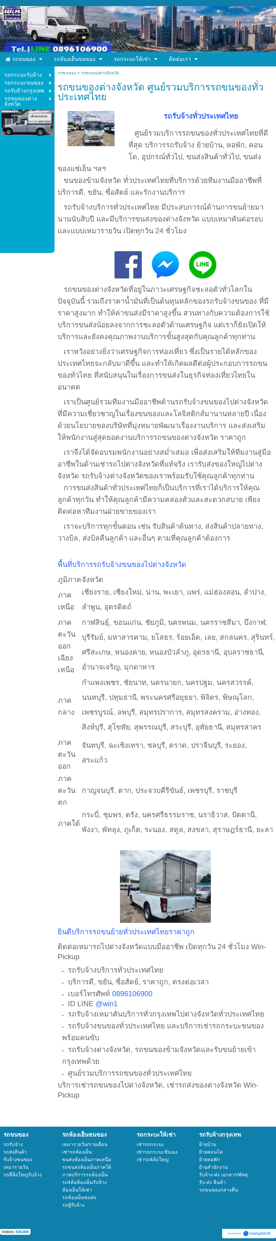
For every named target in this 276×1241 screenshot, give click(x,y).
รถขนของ (67, 72)
